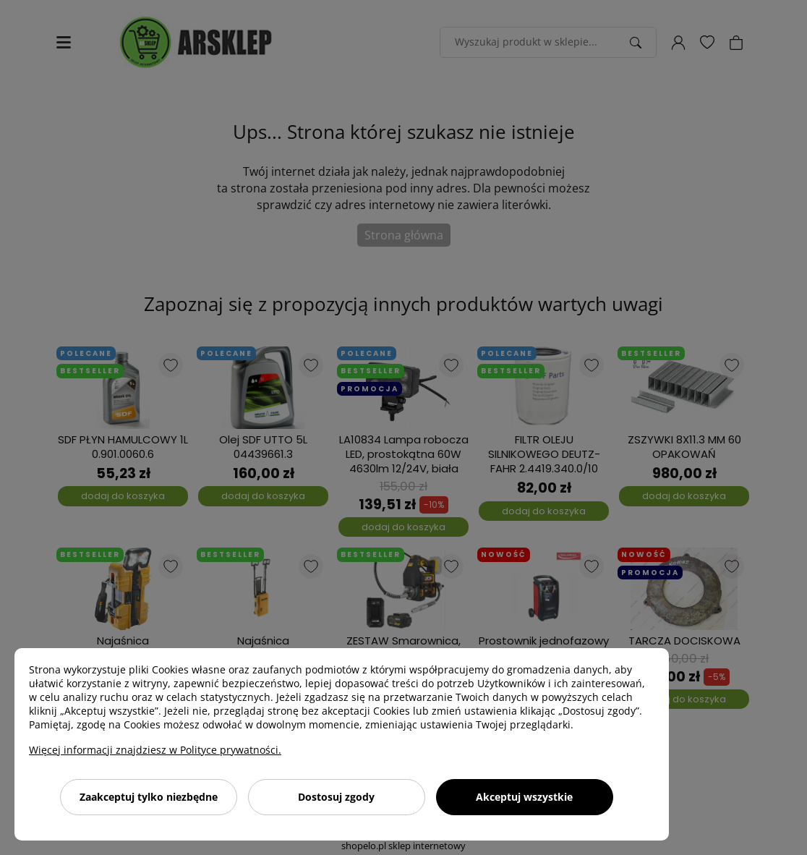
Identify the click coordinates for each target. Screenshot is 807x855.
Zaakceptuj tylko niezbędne (149, 797)
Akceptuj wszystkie (524, 797)
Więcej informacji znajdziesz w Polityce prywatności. (155, 750)
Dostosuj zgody (336, 797)
